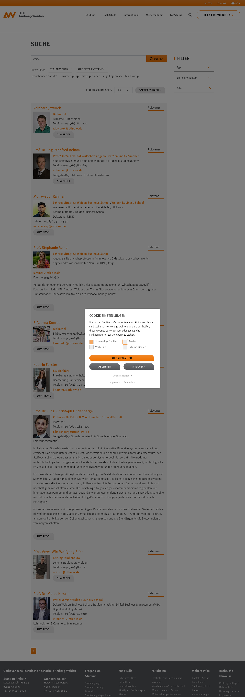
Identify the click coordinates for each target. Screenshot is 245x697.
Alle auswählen (122, 358)
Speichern (138, 366)
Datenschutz (129, 382)
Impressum (115, 382)
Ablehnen (104, 366)
